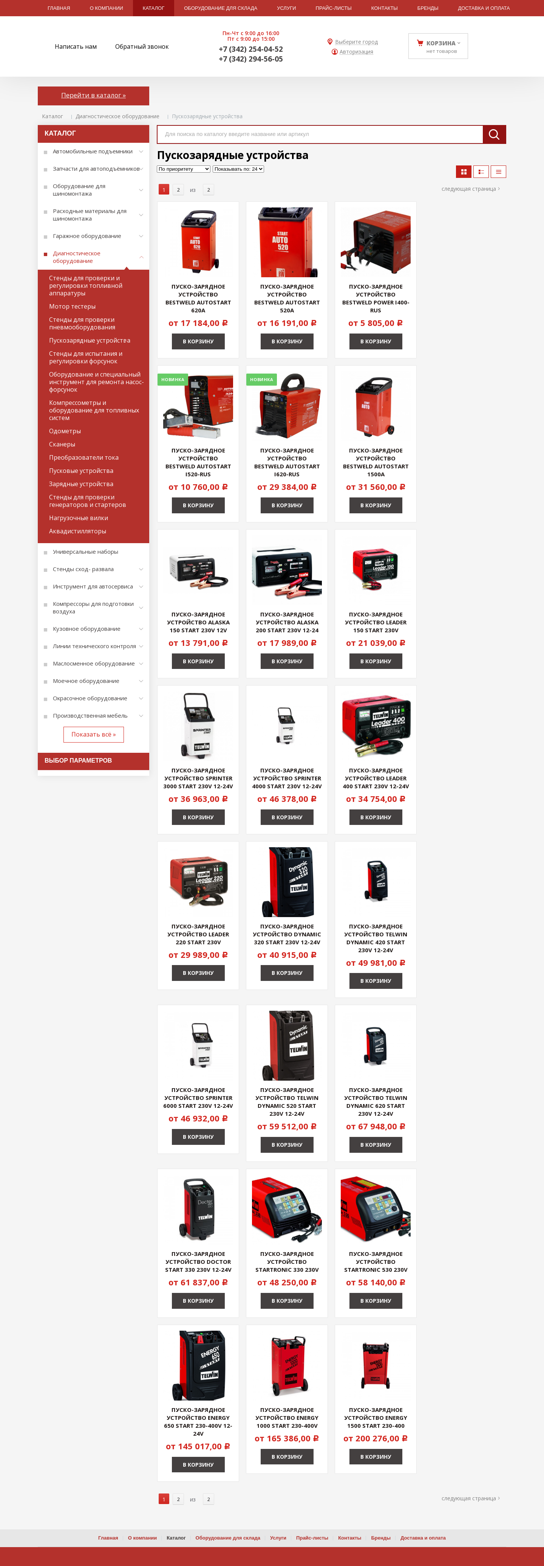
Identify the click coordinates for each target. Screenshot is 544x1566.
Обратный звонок (142, 46)
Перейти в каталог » (93, 95)
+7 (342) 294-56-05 (251, 59)
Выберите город (356, 42)
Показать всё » (93, 734)
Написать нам (76, 46)
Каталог (52, 116)
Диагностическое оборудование (117, 116)
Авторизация (356, 52)
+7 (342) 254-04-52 (251, 49)
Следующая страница (469, 188)
